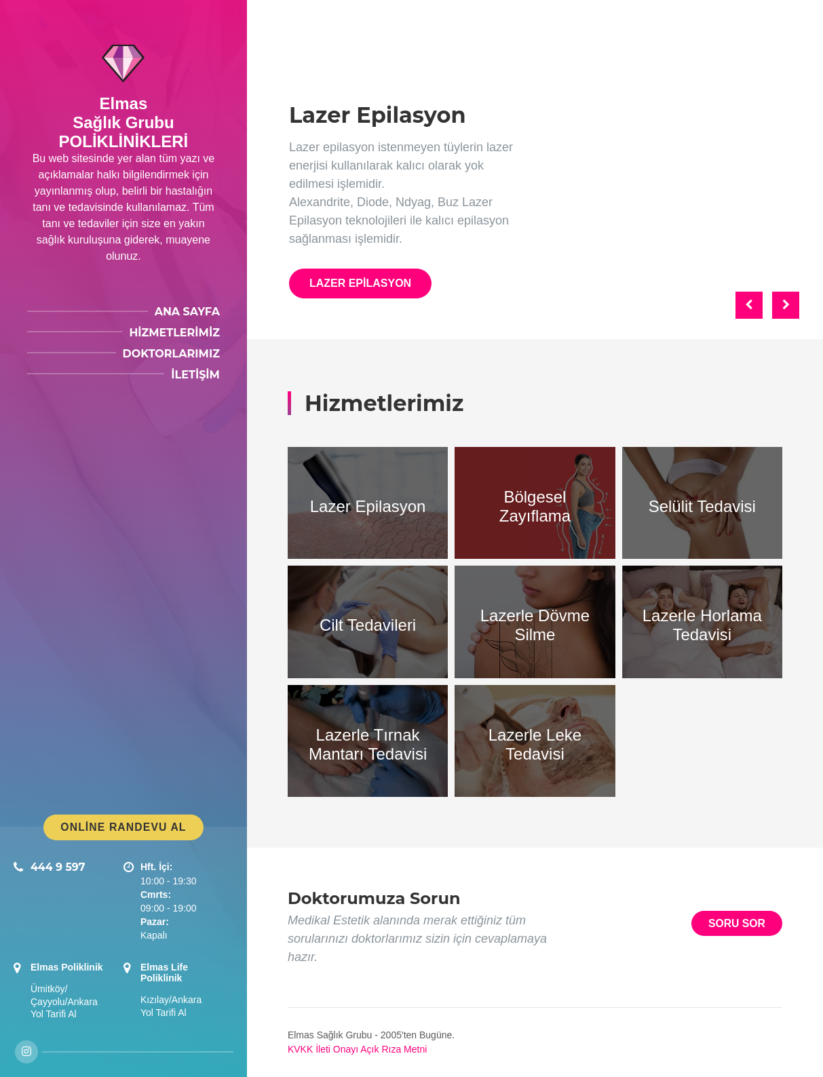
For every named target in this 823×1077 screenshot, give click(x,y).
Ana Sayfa (187, 311)
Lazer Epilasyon (360, 283)
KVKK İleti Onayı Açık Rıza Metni (357, 1049)
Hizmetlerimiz (174, 332)
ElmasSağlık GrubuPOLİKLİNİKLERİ (124, 122)
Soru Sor (736, 923)
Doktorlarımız (171, 353)
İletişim (195, 374)
